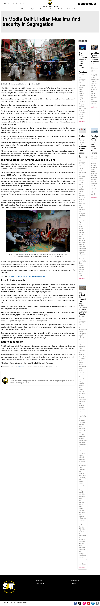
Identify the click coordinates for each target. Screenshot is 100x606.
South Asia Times (50, 6)
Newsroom (14, 84)
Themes (25, 9)
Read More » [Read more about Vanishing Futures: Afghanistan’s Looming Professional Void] (94, 107)
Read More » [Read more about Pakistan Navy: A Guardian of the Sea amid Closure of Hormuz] (94, 197)
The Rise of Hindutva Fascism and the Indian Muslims (26, 276)
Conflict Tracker (73, 9)
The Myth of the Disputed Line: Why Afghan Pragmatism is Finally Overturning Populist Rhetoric (83, 304)
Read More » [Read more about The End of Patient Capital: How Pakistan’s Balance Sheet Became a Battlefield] (82, 278)
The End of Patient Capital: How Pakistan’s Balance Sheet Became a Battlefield (83, 146)
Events (61, 9)
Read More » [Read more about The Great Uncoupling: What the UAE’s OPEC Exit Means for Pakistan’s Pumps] (82, 121)
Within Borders (22, 84)
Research (44, 9)
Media (53, 9)
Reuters (21, 367)
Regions (34, 9)
